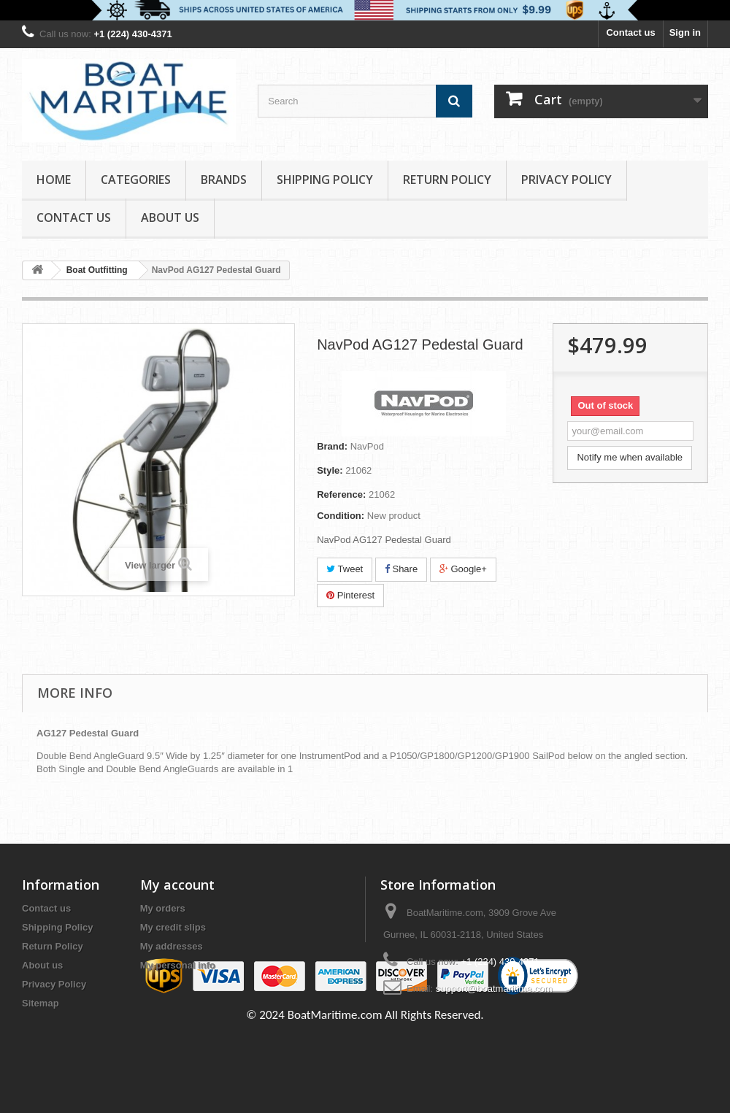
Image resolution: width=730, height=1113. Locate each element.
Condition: (340, 515)
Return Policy (447, 180)
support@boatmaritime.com (494, 988)
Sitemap (40, 1003)
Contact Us (73, 217)
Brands (224, 180)
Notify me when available (630, 457)
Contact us (630, 32)
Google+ (463, 568)
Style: (329, 470)
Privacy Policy (566, 180)
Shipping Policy (325, 180)
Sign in (685, 32)
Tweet (344, 568)
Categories (136, 180)
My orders (162, 908)
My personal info (177, 965)
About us (170, 217)
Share (401, 568)
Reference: (341, 494)
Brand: (332, 446)
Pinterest (350, 595)
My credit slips (173, 927)
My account (177, 884)
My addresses (171, 946)
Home (53, 180)
